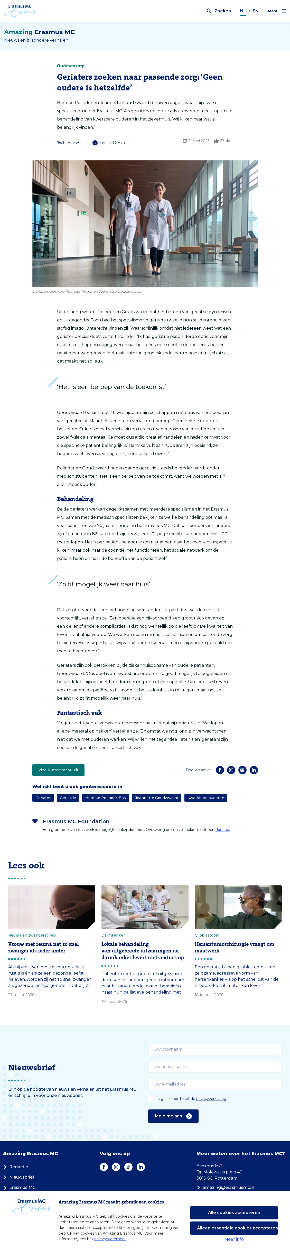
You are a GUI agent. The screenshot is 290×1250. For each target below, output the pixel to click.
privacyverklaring (211, 1098)
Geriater (43, 797)
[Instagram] (231, 770)
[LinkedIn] (254, 770)
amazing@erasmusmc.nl (225, 1187)
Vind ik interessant (58, 770)
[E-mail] (242, 770)
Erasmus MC (19, 1187)
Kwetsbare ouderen (206, 797)
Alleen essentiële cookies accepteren (237, 1228)
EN (256, 10)
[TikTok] (128, 1167)
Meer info (234, 1239)
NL (243, 10)
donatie (222, 829)
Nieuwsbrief (18, 1177)
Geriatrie (68, 797)
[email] (215, 1049)
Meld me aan (173, 1116)
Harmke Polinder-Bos (105, 797)
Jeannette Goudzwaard (156, 797)
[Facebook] (220, 770)
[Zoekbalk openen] (219, 11)
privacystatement (110, 1239)
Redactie (15, 1166)
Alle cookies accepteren (234, 1212)
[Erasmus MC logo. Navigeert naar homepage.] (20, 11)
